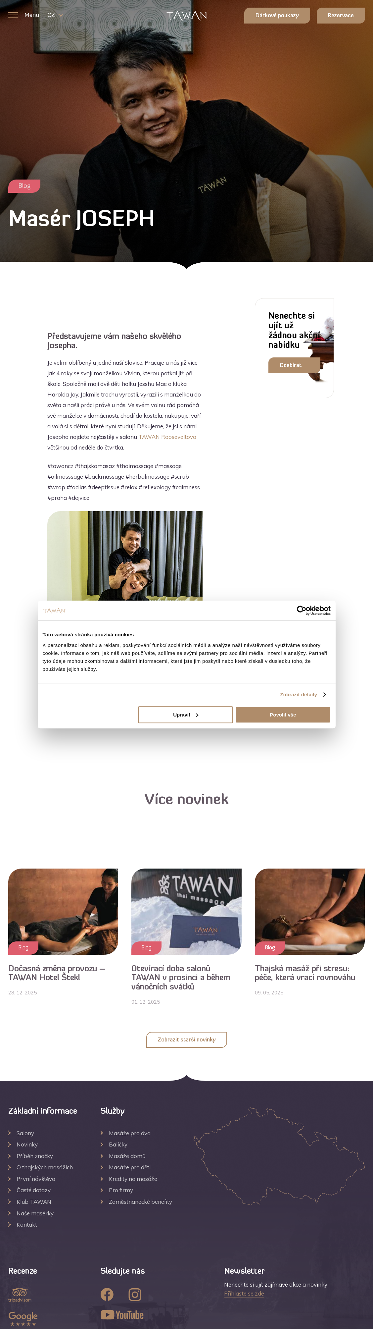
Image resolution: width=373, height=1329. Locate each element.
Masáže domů (127, 1155)
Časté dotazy (34, 1190)
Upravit (185, 715)
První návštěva (36, 1178)
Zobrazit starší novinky (187, 1040)
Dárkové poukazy (277, 16)
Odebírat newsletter (293, 368)
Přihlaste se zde (244, 1293)
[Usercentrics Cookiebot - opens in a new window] (302, 610)
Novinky (27, 1144)
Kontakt (27, 1224)
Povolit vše (283, 715)
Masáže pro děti (130, 1167)
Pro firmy (121, 1190)
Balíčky (118, 1144)
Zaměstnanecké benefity (140, 1201)
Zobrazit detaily (298, 694)
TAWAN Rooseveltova (167, 436)
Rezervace (341, 16)
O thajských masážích (45, 1167)
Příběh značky (35, 1155)
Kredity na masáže (133, 1178)
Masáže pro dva (130, 1133)
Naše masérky (35, 1213)
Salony (25, 1133)
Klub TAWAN (34, 1201)
